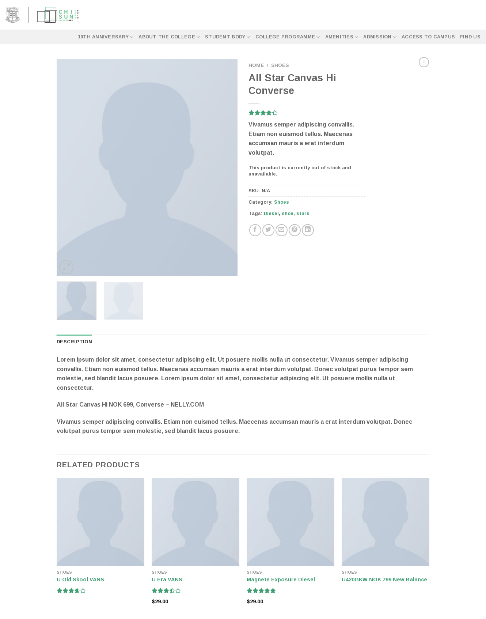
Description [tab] (74, 341)
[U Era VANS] (195, 522)
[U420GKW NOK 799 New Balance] (385, 522)
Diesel (271, 213)
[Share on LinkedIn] (308, 230)
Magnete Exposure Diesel (281, 579)
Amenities (341, 37)
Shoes (280, 65)
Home (256, 65)
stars (303, 213)
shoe (287, 213)
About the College (169, 37)
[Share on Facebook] (255, 230)
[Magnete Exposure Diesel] (290, 522)
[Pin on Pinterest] (295, 230)
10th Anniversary (106, 37)
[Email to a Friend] (282, 230)
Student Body (227, 37)
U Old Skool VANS (80, 579)
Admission (379, 37)
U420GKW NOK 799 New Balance (384, 579)
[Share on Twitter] (268, 230)
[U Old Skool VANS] (100, 522)
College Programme (287, 37)
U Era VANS (167, 579)
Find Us (470, 36)
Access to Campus (428, 36)
